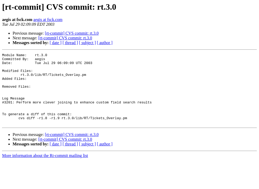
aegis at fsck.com (48, 19)
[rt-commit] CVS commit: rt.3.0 (72, 33)
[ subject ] (87, 42)
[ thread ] (70, 42)
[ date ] (55, 42)
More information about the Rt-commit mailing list (45, 169)
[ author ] (105, 42)
